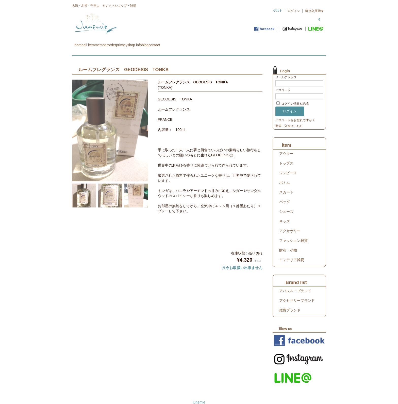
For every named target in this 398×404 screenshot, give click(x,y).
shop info (189, 43)
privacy (165, 43)
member (124, 43)
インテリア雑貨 (291, 252)
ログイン (294, 11)
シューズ (286, 204)
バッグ (284, 194)
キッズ (284, 214)
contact (229, 43)
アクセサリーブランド (297, 293)
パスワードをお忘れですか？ (295, 113)
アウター (286, 146)
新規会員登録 (314, 11)
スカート (286, 185)
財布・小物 (288, 243)
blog (210, 43)
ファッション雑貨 (293, 233)
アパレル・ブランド (295, 283)
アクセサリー (290, 223)
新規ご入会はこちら (289, 118)
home (81, 43)
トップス (286, 156)
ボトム (284, 175)
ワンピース (288, 165)
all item (102, 43)
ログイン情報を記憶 (292, 96)
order (146, 43)
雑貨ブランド (290, 303)
